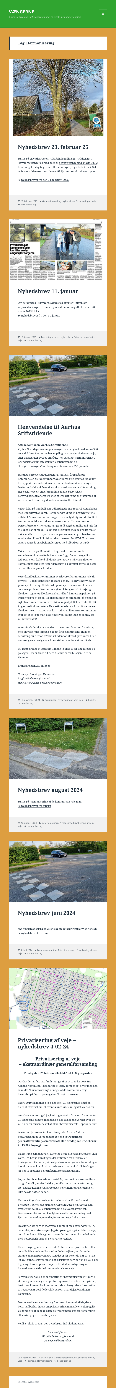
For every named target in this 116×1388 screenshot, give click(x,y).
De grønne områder (47, 950)
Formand (31, 1360)
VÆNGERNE (21, 12)
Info (44, 822)
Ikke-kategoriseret (50, 337)
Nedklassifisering (62, 1360)
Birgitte (92, 699)
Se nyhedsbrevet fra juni (33, 933)
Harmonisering (28, 204)
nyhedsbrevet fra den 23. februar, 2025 (45, 180)
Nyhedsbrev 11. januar (48, 291)
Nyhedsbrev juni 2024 (46, 912)
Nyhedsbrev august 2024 (50, 789)
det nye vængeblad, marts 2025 (78, 163)
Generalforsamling (51, 201)
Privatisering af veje (86, 201)
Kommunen (51, 699)
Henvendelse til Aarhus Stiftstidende (49, 430)
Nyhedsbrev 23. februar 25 (53, 146)
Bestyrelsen (47, 1357)
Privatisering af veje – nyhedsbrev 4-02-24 (47, 1043)
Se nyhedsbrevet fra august (34, 806)
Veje (20, 340)
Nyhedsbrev (68, 201)
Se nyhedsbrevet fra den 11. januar (39, 315)
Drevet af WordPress (28, 1381)
